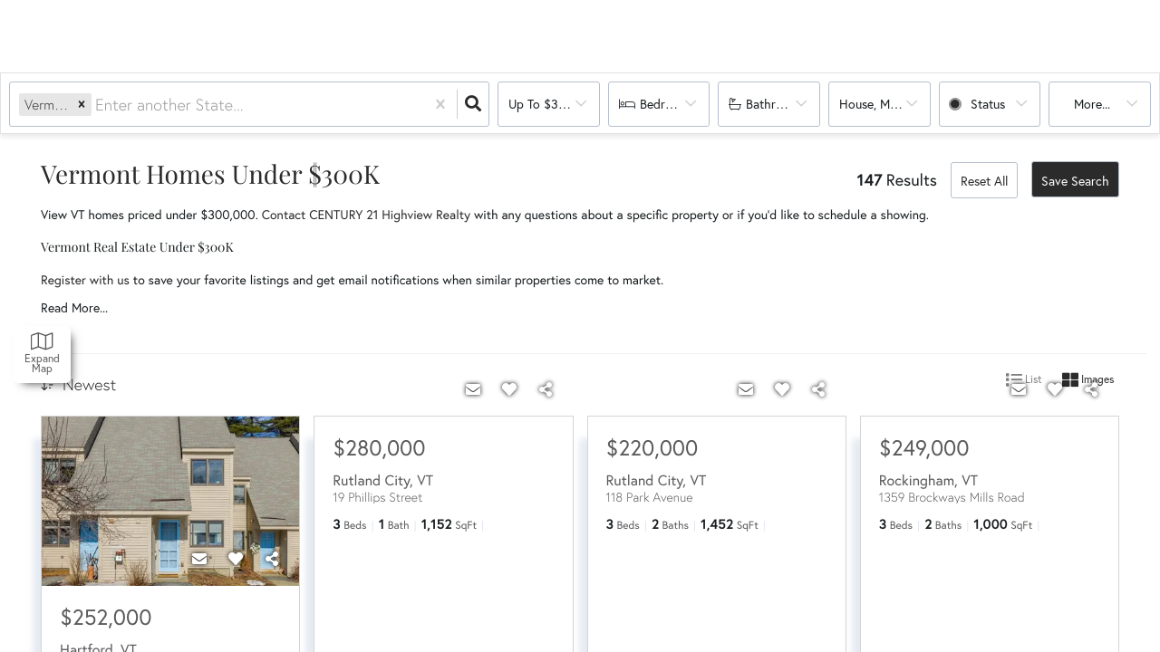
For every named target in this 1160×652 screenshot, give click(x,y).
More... (1092, 104)
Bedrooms (667, 104)
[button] (82, 104)
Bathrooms (776, 104)
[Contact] (199, 559)
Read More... (74, 308)
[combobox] (97, 104)
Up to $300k (543, 104)
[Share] (272, 559)
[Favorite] (236, 559)
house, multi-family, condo (885, 104)
